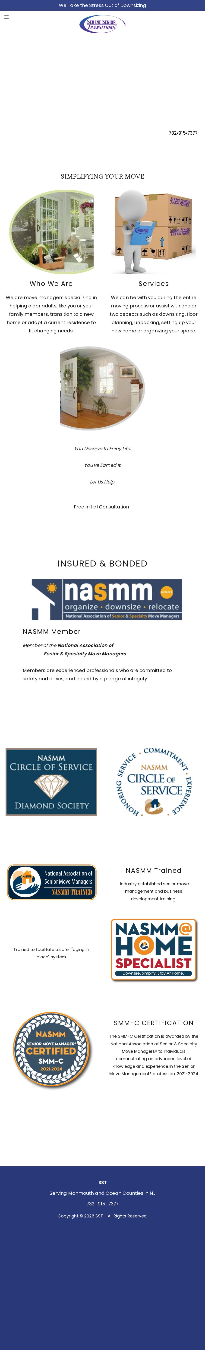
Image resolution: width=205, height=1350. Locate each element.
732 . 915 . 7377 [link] (103, 1204)
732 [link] (173, 133)
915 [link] (182, 133)
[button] (17, 17)
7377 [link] (192, 133)
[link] (102, 17)
